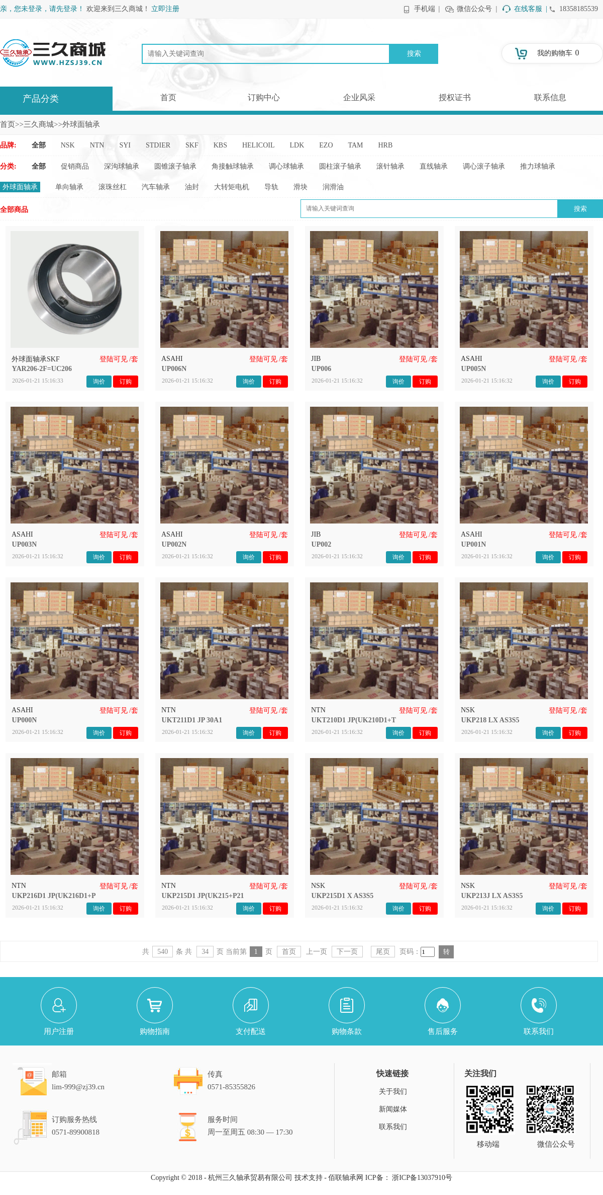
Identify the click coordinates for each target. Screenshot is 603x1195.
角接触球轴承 (233, 166)
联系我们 (393, 1127)
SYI (125, 145)
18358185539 (578, 9)
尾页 (383, 951)
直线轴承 (434, 166)
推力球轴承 (537, 166)
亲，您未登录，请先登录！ (42, 9)
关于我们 (393, 1091)
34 (205, 951)
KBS (220, 145)
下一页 (347, 951)
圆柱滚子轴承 (340, 166)
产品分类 (41, 99)
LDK (297, 145)
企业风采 (359, 97)
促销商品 (75, 166)
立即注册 (165, 9)
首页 (168, 97)
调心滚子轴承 (484, 166)
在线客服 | (530, 9)
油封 (192, 187)
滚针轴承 (390, 166)
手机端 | (427, 9)
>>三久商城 (34, 124)
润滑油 (333, 187)
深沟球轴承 (121, 166)
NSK (68, 145)
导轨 (271, 187)
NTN (97, 145)
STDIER (158, 145)
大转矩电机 (231, 187)
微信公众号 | (477, 9)
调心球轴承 (286, 166)
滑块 (300, 187)
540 (162, 951)
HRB (385, 145)
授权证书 (455, 97)
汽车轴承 (156, 187)
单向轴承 (69, 187)
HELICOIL (258, 145)
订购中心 (264, 97)
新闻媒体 (393, 1109)
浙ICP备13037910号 (422, 1177)
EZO (326, 145)
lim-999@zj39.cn (78, 1087)
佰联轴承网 (345, 1177)
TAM (355, 145)
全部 (39, 145)
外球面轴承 (20, 187)
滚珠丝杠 (112, 187)
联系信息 (550, 97)
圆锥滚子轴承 (175, 166)
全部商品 (14, 209)
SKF (191, 145)
